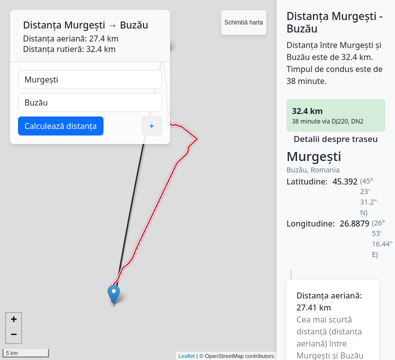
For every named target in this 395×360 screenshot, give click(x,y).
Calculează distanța (60, 126)
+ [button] (13, 320)
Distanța (42, 25)
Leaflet (186, 356)
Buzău (134, 25)
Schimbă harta (243, 22)
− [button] (13, 335)
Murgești (84, 25)
